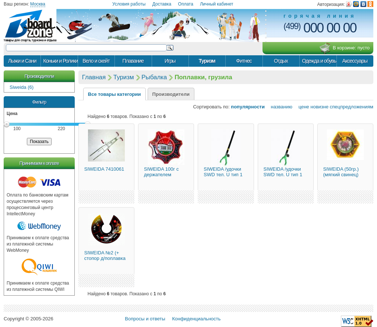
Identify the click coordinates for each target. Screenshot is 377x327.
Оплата (185, 4)
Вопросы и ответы (145, 318)
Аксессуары (354, 61)
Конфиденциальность (196, 318)
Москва (37, 4)
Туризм (207, 61)
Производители (39, 76)
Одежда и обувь (319, 61)
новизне (319, 106)
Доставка (162, 4)
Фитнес (243, 61)
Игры (170, 61)
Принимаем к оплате (39, 163)
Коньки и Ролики (60, 61)
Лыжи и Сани (22, 61)
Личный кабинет (216, 4)
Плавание (133, 61)
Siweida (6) (22, 87)
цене (301, 106)
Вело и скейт (95, 61)
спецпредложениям (351, 106)
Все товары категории (114, 94)
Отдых (281, 61)
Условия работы (128, 4)
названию (279, 106)
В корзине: (344, 48)
